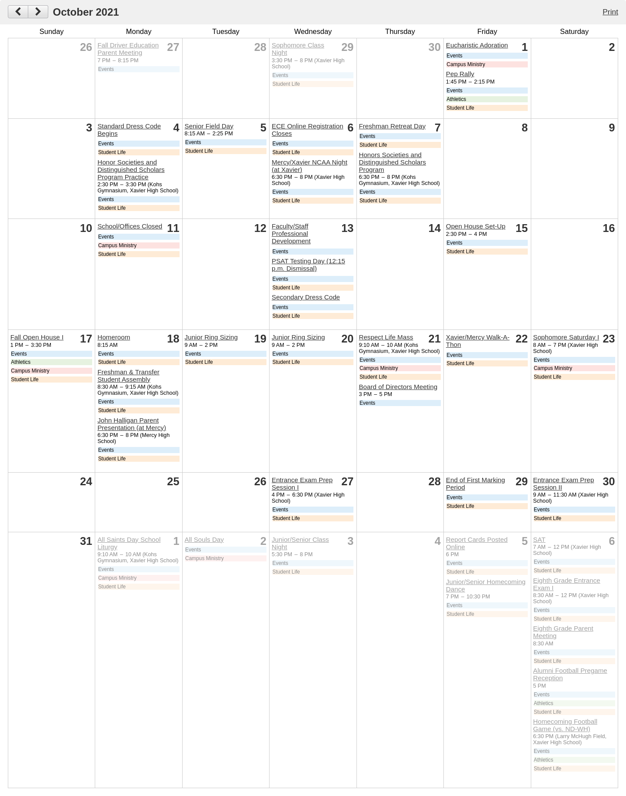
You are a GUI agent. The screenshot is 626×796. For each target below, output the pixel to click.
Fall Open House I (36, 337)
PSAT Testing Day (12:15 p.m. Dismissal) (308, 264)
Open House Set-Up (476, 226)
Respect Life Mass (386, 337)
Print (610, 11)
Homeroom (113, 337)
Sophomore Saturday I (566, 337)
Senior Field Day (209, 126)
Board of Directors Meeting (398, 386)
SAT (539, 539)
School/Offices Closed (129, 226)
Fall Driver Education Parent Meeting (128, 48)
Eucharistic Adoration (477, 45)
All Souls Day (204, 539)
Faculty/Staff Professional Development (291, 233)
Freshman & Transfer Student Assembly (128, 375)
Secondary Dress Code (306, 297)
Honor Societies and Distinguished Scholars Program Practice (131, 169)
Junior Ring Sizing (211, 337)
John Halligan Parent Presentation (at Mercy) (131, 423)
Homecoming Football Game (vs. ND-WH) (565, 725)
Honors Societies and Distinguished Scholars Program (392, 162)
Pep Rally (460, 73)
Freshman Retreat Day (392, 126)
